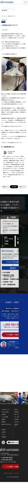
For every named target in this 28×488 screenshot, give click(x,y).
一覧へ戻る (14, 186)
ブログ (5, 16)
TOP (2, 16)
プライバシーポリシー (5, 473)
